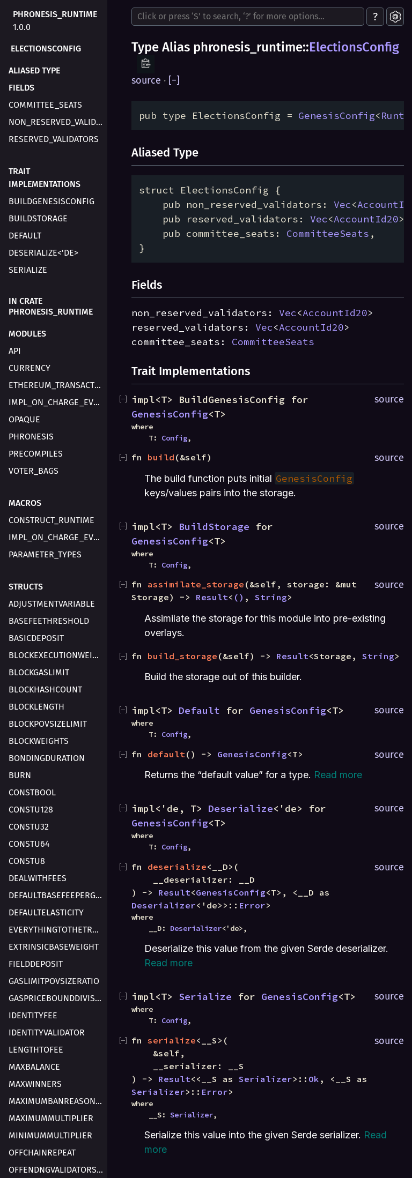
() (238, 597)
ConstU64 (29, 844)
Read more (338, 774)
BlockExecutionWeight (57, 655)
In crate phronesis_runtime (51, 306)
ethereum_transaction (57, 385)
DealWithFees (38, 878)
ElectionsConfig (46, 48)
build (161, 457)
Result (212, 597)
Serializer (265, 1078)
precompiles (36, 454)
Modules (27, 334)
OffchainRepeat (42, 1152)
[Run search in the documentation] (247, 17)
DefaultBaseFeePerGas (57, 895)
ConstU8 (27, 861)
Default (25, 235)
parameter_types (45, 554)
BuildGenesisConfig (51, 201)
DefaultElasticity (46, 912)
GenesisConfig (336, 115)
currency (29, 368)
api (15, 351)
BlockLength (36, 707)
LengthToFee (36, 1050)
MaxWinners (35, 1084)
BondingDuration (47, 758)
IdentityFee (33, 1015)
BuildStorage (38, 218)
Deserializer (163, 905)
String (271, 597)
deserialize (177, 866)
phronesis (31, 436)
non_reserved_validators (57, 122)
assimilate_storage (196, 584)
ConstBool (32, 792)
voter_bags (33, 471)
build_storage (182, 656)
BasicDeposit (36, 638)
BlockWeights (39, 741)
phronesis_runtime (55, 14)
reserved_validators (54, 139)
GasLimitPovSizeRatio (54, 981)
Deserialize (240, 808)
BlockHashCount (45, 689)
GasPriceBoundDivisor (57, 998)
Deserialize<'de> (43, 253)
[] (174, 80)
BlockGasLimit (39, 672)
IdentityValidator (47, 1032)
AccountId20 (366, 219)
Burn (20, 775)
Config (174, 438)
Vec (342, 204)
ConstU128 (31, 809)
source (146, 80)
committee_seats (45, 105)
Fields (21, 88)
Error (252, 905)
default (166, 754)
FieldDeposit (36, 964)
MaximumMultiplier (51, 1118)
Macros (25, 503)
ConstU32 (29, 827)
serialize (172, 1040)
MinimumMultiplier (50, 1135)
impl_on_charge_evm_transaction (57, 402)
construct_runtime (51, 520)
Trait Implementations (44, 177)
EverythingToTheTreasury (57, 929)
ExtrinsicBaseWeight (54, 947)
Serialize (28, 270)
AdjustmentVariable (52, 604)
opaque (24, 419)
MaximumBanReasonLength (57, 1101)
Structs (26, 586)
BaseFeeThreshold (49, 621)
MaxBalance (34, 1067)
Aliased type (34, 70)
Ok (313, 1078)
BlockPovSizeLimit (48, 724)
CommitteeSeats (327, 233)
